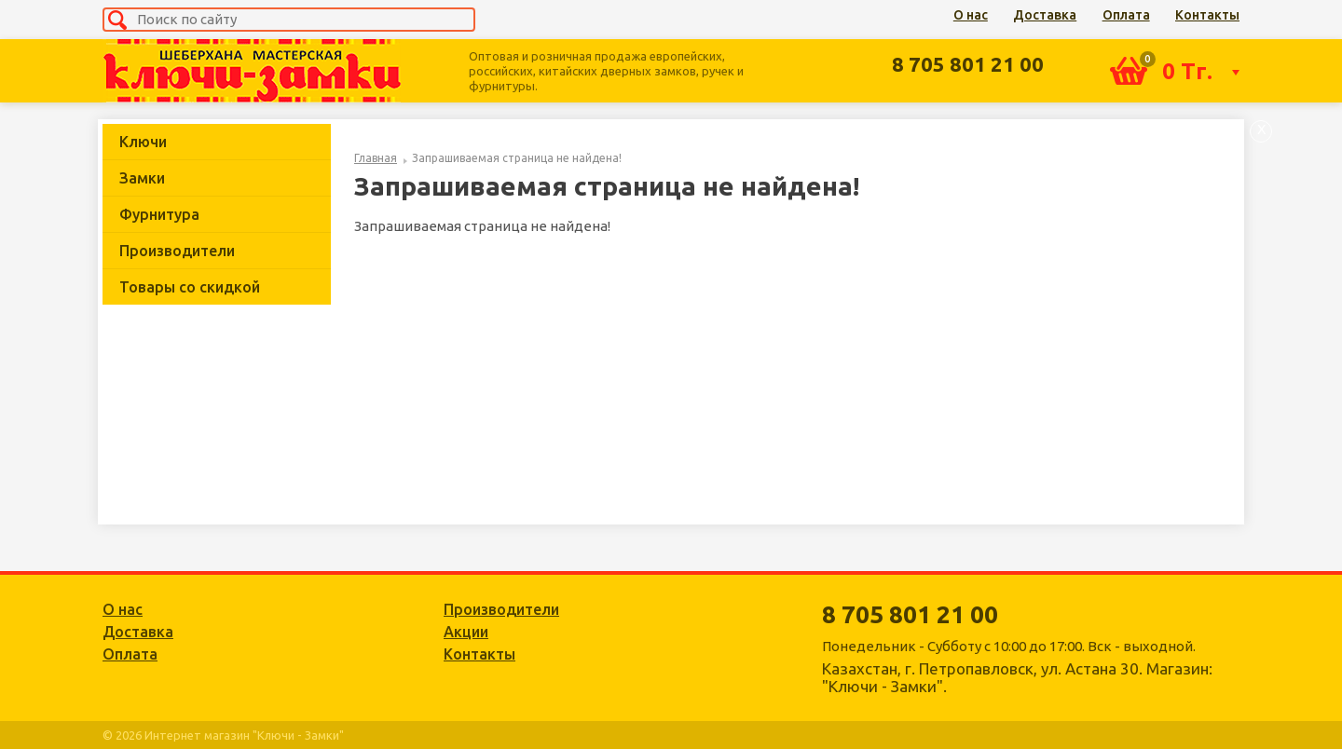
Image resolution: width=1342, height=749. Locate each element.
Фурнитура (159, 214)
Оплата (1126, 14)
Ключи (143, 141)
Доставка (1044, 14)
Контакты (1207, 14)
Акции (466, 631)
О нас (970, 14)
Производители (177, 250)
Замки (142, 178)
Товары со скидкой (189, 287)
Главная (375, 158)
